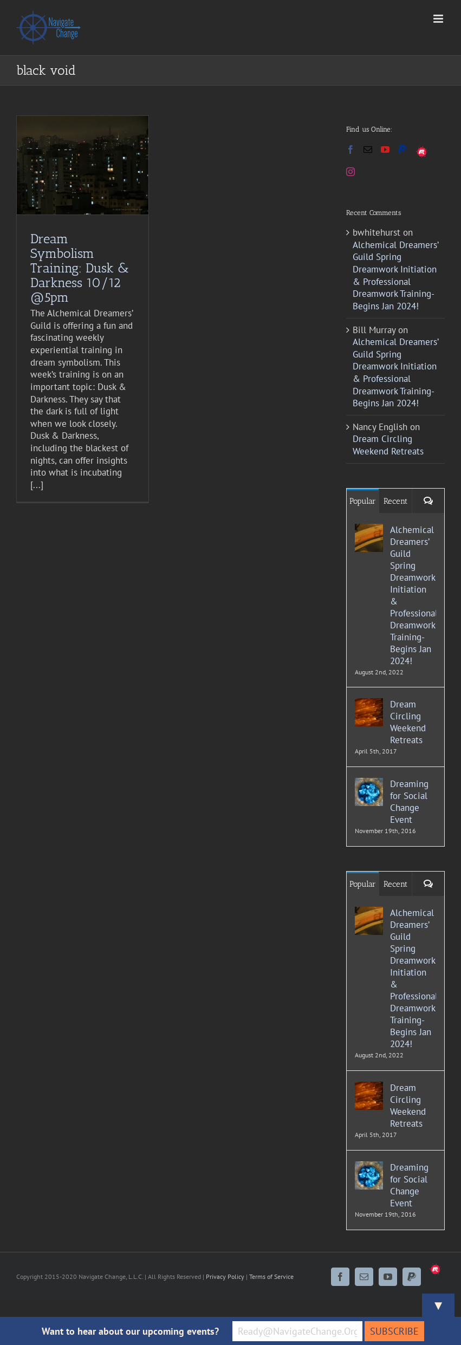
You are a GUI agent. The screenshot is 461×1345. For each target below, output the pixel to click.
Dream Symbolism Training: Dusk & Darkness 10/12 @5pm (79, 268)
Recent (395, 501)
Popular (362, 501)
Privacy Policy (225, 1276)
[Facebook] (350, 149)
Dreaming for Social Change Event (409, 802)
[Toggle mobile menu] (439, 18)
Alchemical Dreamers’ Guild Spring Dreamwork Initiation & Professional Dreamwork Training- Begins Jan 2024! (395, 275)
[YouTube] (385, 149)
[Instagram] (350, 171)
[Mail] (367, 149)
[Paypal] (402, 149)
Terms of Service (271, 1276)
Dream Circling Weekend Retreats (388, 445)
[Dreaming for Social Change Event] (369, 784)
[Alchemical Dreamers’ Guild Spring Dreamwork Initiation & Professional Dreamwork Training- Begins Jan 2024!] (369, 530)
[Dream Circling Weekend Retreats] (369, 704)
